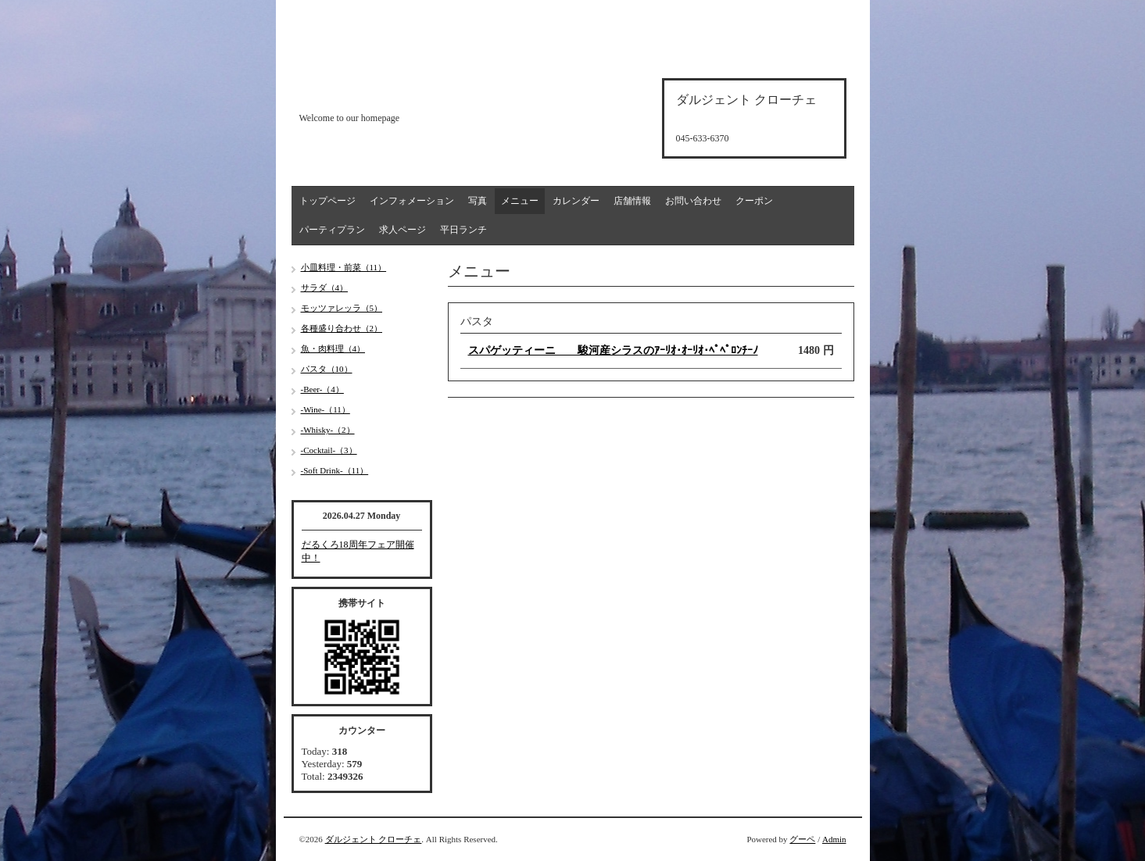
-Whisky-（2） (328, 429)
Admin (834, 839)
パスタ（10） (326, 368)
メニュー (520, 200)
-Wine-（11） (325, 409)
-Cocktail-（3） (329, 450)
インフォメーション (412, 200)
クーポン (754, 200)
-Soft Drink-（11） (335, 470)
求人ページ (402, 229)
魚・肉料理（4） (333, 348)
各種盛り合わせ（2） (342, 328)
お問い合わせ (693, 200)
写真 (477, 200)
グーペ (802, 839)
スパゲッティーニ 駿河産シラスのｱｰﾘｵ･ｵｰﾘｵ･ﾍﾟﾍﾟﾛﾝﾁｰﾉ (613, 350)
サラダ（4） (325, 287)
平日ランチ (463, 229)
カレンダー (576, 200)
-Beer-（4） (322, 389)
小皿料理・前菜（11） (344, 267)
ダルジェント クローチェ (373, 839)
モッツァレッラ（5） (342, 308)
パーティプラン (332, 229)
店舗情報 (632, 200)
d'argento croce (377, 91)
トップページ (327, 200)
